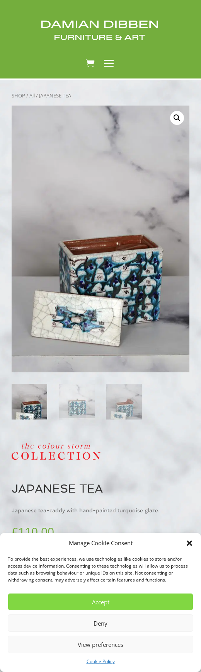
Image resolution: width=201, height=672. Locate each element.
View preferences (100, 644)
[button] (189, 543)
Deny (100, 623)
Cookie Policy (101, 661)
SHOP (18, 95)
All (32, 95)
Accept (100, 602)
